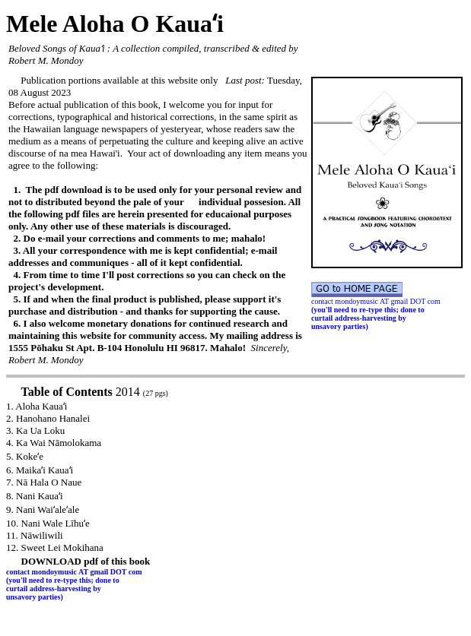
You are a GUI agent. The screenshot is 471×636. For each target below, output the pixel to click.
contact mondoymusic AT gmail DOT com (376, 301)
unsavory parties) (339, 326)
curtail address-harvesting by (358, 318)
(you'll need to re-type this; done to (368, 309)
